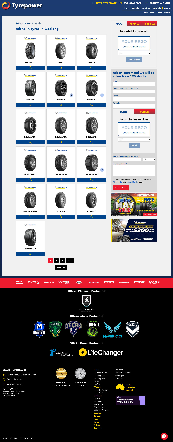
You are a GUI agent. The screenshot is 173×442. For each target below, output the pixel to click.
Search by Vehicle (100, 373)
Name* (115, 81)
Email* (115, 96)
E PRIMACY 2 (92, 100)
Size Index (119, 370)
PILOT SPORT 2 (30, 249)
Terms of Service (132, 182)
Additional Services (101, 410)
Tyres (126, 8)
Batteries (97, 399)
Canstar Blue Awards (123, 372)
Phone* (125, 88)
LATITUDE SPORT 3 (91, 174)
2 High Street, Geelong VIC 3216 (21, 375)
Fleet (146, 12)
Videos (159, 12)
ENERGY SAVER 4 (30, 137)
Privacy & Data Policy (15, 438)
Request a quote (158, 3)
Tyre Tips (97, 384)
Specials (157, 8)
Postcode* (117, 103)
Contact (167, 8)
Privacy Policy (118, 182)
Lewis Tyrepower (104, 3)
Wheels (135, 8)
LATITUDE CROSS (30, 174)
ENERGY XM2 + (91, 137)
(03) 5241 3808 (133, 3)
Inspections (98, 401)
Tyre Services (98, 404)
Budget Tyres (119, 375)
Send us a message (15, 384)
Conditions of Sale (29, 438)
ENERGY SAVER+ (61, 137)
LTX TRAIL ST (91, 212)
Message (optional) (120, 164)
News (152, 12)
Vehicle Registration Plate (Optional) (126, 156)
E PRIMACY (61, 100)
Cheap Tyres (119, 378)
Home (19, 23)
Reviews (167, 12)
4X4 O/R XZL (30, 62)
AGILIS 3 (92, 62)
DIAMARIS (30, 100)
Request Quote (120, 188)
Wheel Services (99, 407)
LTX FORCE (61, 212)
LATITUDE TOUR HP (30, 212)
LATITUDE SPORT (61, 174)
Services (146, 8)
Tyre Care (97, 381)
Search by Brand (100, 378)
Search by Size (99, 375)
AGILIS (61, 62)
